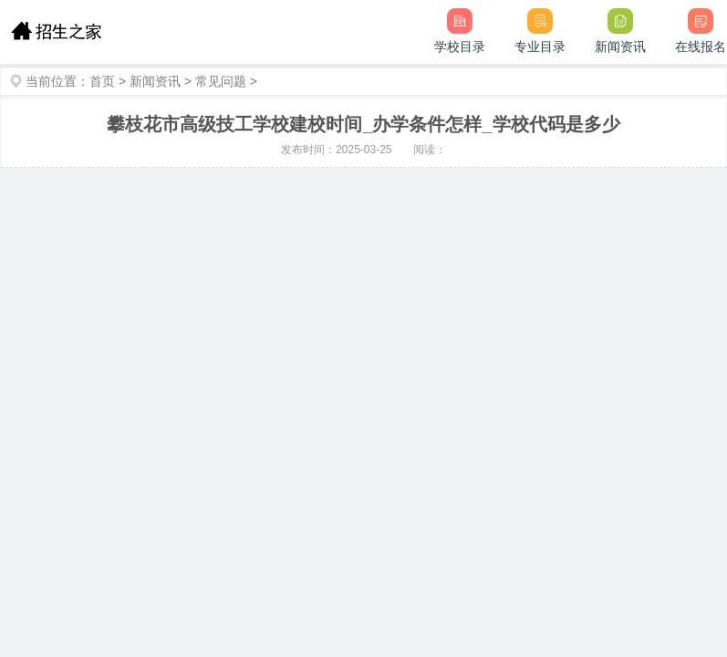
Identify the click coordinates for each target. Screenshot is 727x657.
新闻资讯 (155, 81)
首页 (102, 81)
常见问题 (220, 81)
